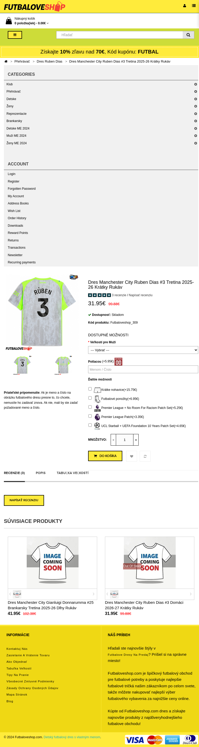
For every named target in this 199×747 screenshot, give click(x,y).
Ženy (9, 106)
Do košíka (105, 456)
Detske (11, 99)
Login (11, 174)
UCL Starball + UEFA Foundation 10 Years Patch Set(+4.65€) (137, 426)
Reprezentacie (16, 114)
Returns (13, 240)
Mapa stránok (16, 694)
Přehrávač (22, 61)
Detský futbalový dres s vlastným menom (72, 737)
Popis (41, 473)
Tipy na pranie (17, 674)
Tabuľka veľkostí (73, 473)
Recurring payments (21, 262)
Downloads (15, 225)
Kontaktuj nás (16, 648)
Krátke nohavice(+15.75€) (112, 390)
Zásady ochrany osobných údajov (32, 688)
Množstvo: (97, 439)
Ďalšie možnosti (100, 379)
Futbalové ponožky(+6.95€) (113, 399)
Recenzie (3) (14, 473)
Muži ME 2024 (16, 136)
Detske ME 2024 (18, 128)
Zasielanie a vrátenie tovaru (28, 655)
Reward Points (18, 233)
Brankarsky (14, 121)
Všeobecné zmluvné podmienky (30, 681)
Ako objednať (16, 661)
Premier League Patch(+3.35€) (116, 417)
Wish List (14, 211)
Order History (17, 218)
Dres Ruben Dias (49, 61)
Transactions (16, 247)
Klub (9, 84)
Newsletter (15, 255)
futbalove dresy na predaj (128, 654)
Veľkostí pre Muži (103, 342)
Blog (9, 701)
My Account (16, 196)
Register (13, 181)
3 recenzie (119, 295)
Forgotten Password (21, 188)
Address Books (18, 203)
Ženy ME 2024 (16, 143)
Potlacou (94, 361)
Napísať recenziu (140, 295)
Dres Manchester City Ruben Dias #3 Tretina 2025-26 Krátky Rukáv (119, 61)
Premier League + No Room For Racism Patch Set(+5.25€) (135, 408)
